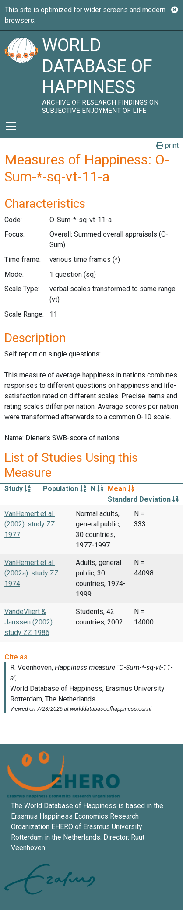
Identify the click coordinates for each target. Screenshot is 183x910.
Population (64, 489)
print (167, 145)
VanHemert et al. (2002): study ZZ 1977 (29, 524)
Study (17, 489)
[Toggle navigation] (11, 126)
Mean (121, 489)
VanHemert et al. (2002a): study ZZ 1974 (31, 573)
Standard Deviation (143, 499)
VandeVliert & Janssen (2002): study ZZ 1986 (29, 622)
